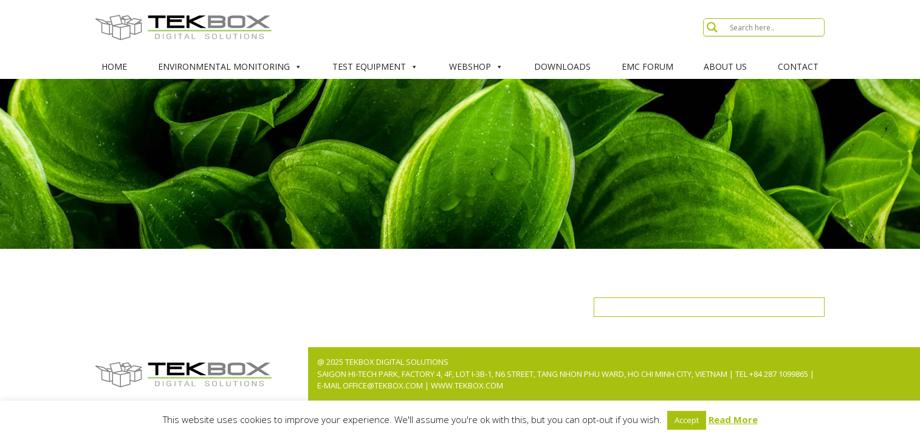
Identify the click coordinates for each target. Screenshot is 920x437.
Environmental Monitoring (230, 67)
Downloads (562, 66)
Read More (733, 419)
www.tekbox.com (467, 385)
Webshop (476, 67)
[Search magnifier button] (712, 27)
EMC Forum (647, 66)
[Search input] (775, 27)
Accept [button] (687, 420)
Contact (798, 66)
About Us (725, 66)
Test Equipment (375, 67)
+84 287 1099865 (778, 373)
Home (114, 66)
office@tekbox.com (384, 385)
